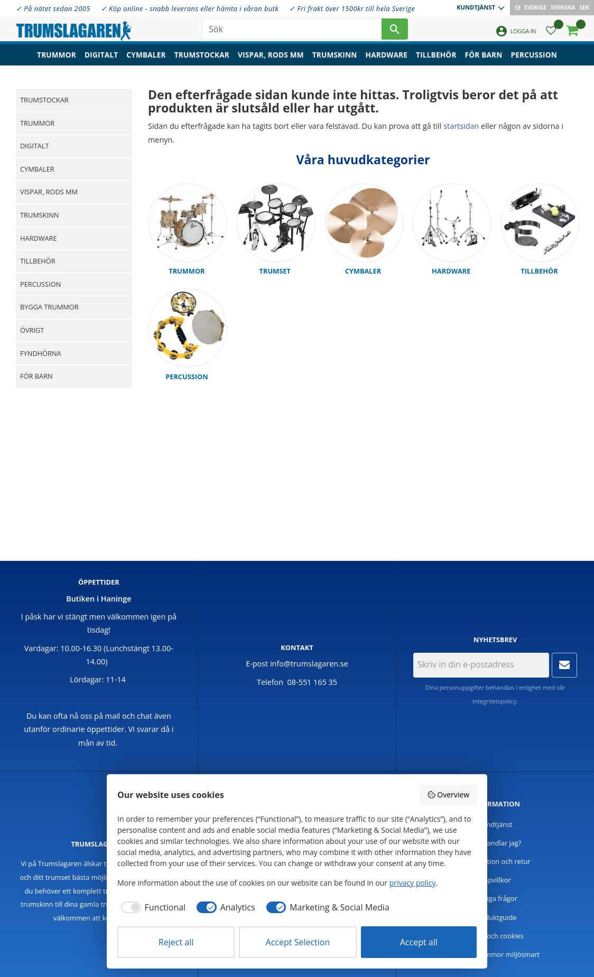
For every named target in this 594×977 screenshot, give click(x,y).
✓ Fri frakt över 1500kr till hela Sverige (352, 8)
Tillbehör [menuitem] (436, 61)
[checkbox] (151, 907)
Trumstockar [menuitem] (201, 61)
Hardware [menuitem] (387, 61)
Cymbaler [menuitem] (145, 61)
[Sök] (395, 31)
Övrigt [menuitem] (32, 330)
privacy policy (412, 883)
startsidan (461, 126)
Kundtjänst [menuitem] (476, 7)
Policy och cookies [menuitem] (495, 936)
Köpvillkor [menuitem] (495, 880)
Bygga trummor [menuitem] (49, 307)
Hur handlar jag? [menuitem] (495, 843)
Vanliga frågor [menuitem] (495, 898)
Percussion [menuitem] (534, 61)
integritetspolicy (494, 701)
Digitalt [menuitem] (101, 61)
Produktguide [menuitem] (495, 917)
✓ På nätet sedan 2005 (53, 8)
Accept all (419, 942)
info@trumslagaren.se (309, 664)
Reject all (176, 942)
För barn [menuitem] (484, 61)
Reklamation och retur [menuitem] (495, 861)
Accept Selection (298, 942)
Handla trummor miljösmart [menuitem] (495, 954)
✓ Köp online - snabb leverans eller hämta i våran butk (190, 8)
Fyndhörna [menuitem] (40, 353)
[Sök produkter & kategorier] (292, 31)
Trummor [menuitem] (56, 61)
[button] (551, 34)
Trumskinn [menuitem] (334, 61)
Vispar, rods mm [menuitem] (271, 61)
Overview (448, 795)
